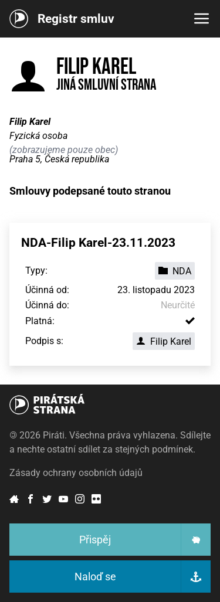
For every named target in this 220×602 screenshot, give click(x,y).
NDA (174, 271)
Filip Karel (163, 341)
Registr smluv (76, 19)
